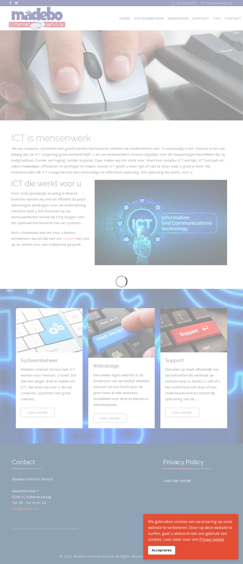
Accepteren (162, 550)
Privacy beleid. (211, 539)
